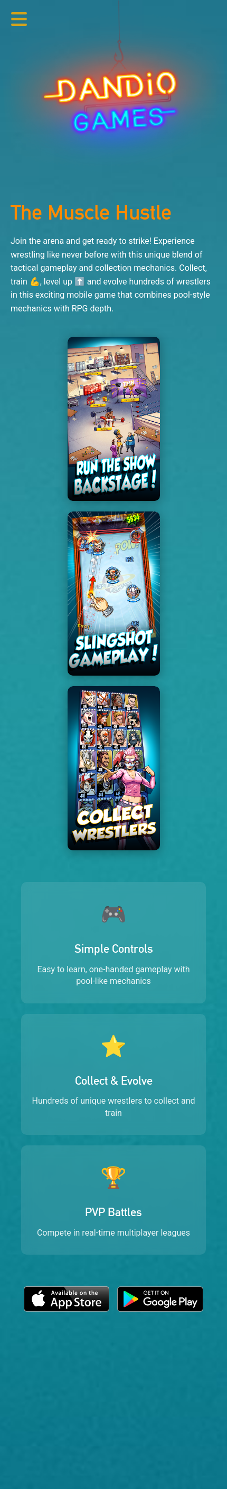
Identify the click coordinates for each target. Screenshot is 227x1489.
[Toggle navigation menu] (19, 19)
